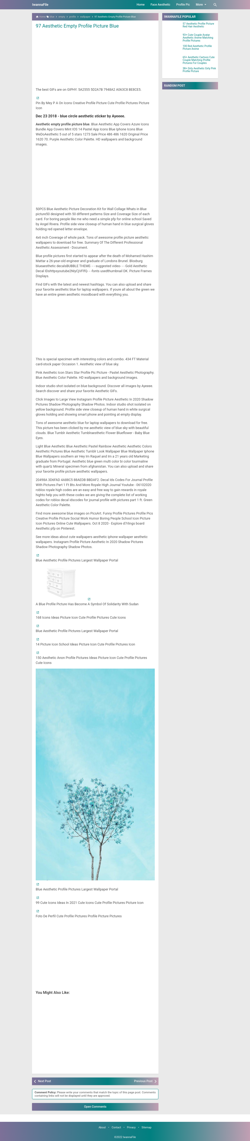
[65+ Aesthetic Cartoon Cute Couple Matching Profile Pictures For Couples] (172, 60)
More (202, 4)
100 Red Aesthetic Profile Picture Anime (197, 47)
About (102, 1127)
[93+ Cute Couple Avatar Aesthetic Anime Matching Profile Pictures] (172, 38)
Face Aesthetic (160, 4)
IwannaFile (40, 5)
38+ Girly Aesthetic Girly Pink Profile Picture (199, 70)
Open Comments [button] (95, 1106)
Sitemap (146, 1127)
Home (141, 4)
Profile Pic (183, 4)
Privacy (131, 1127)
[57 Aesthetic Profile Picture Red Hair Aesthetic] (172, 27)
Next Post (44, 1081)
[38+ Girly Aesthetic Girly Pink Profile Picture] (172, 71)
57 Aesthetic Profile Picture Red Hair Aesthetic (198, 25)
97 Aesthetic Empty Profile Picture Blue (77, 26)
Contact (116, 1127)
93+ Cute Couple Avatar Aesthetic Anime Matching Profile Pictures (198, 38)
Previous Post (143, 1081)
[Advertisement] (95, 57)
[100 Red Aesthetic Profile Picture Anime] (172, 49)
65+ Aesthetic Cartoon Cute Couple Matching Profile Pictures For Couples (199, 60)
